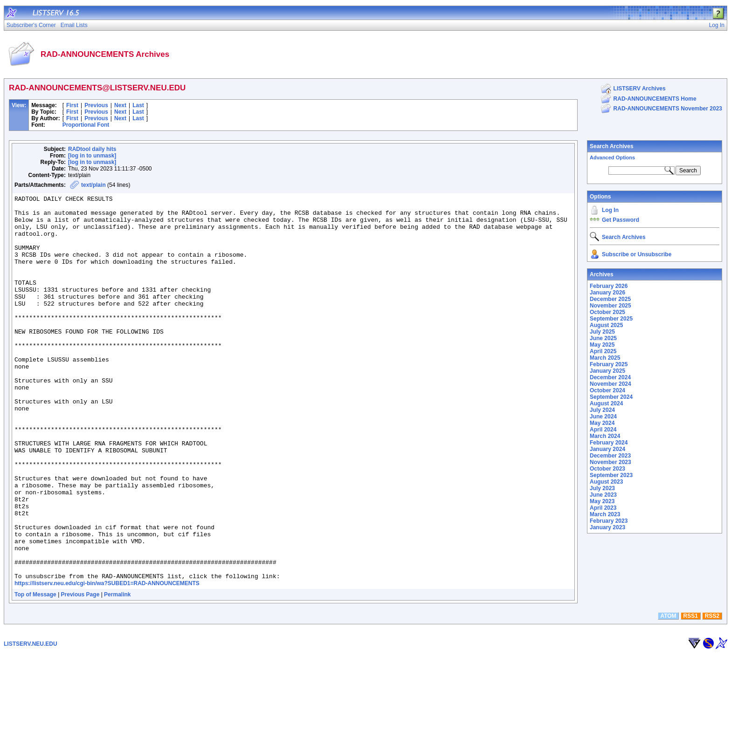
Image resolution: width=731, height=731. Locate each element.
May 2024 (602, 423)
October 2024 (607, 390)
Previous (96, 105)
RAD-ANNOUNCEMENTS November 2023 (668, 108)
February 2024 (609, 442)
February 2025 (609, 364)
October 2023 (607, 468)
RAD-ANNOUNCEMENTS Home (655, 99)
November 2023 (610, 462)
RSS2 (712, 693)
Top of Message (35, 671)
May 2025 (602, 345)
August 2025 (606, 325)
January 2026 (607, 292)
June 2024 (603, 416)
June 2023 (603, 495)
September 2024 (611, 397)
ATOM (668, 693)
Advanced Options (612, 157)
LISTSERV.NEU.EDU (30, 720)
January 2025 (607, 371)
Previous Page (80, 671)
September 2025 (611, 318)
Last (138, 105)
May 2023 (602, 501)
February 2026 (609, 286)
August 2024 (606, 403)
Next (120, 105)
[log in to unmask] (92, 155)
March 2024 (605, 436)
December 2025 (610, 299)
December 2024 (610, 377)
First (72, 105)
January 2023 (607, 527)
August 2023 (606, 481)
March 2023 (605, 514)
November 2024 (610, 384)
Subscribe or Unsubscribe (636, 254)
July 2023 (602, 488)
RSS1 (690, 693)
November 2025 (610, 305)
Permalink (117, 671)
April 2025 (603, 351)
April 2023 (603, 508)
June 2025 (603, 338)
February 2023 (609, 521)
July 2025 (602, 331)
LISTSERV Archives (640, 88)
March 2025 (605, 358)
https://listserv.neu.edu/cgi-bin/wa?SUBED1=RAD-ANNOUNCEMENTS (107, 660)
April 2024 (603, 429)
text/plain (93, 185)
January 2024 (607, 449)
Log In (610, 210)
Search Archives (612, 146)
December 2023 (610, 455)
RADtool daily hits (92, 149)
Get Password (620, 220)
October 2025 (607, 312)
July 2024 (602, 410)
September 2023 (611, 475)
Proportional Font (86, 125)
